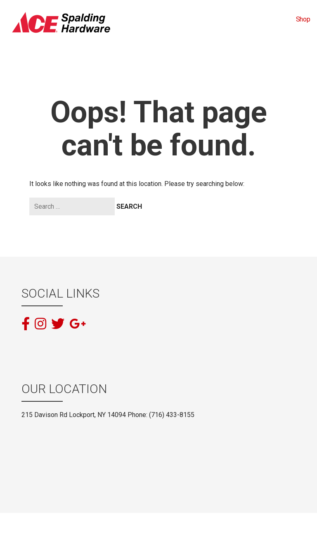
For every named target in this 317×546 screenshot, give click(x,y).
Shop (303, 19)
